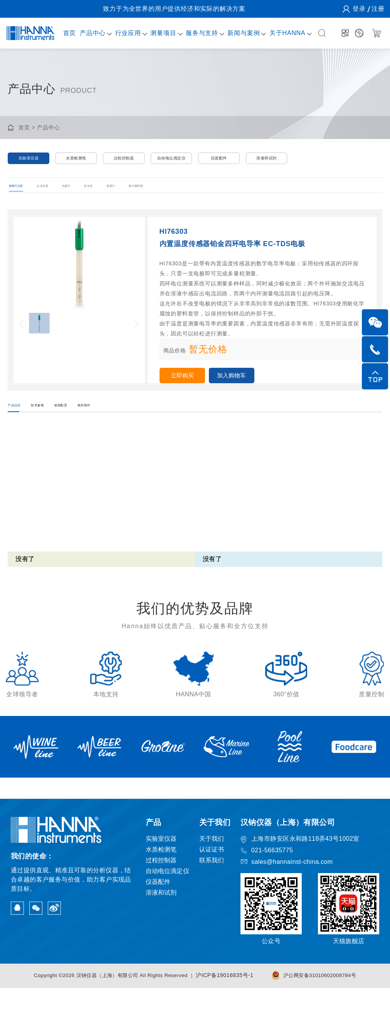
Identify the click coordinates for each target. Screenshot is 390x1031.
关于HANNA (280, 33)
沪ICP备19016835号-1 (229, 1018)
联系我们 (212, 903)
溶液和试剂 (266, 161)
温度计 (194, 196)
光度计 (113, 196)
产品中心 (90, 33)
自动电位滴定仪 (171, 161)
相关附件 (168, 427)
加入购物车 (241, 390)
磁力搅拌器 (240, 196)
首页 (68, 33)
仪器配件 (219, 161)
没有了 (25, 587)
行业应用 (125, 33)
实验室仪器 (28, 161)
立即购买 (185, 390)
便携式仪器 (22, 196)
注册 (377, 8)
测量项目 (159, 33)
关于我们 (212, 881)
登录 (358, 8)
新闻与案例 (237, 33)
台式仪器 (70, 196)
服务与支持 (196, 33)
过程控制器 (123, 161)
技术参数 (69, 427)
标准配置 (119, 427)
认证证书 (212, 892)
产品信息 (21, 427)
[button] (21, 337)
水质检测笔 (76, 161)
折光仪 (154, 196)
